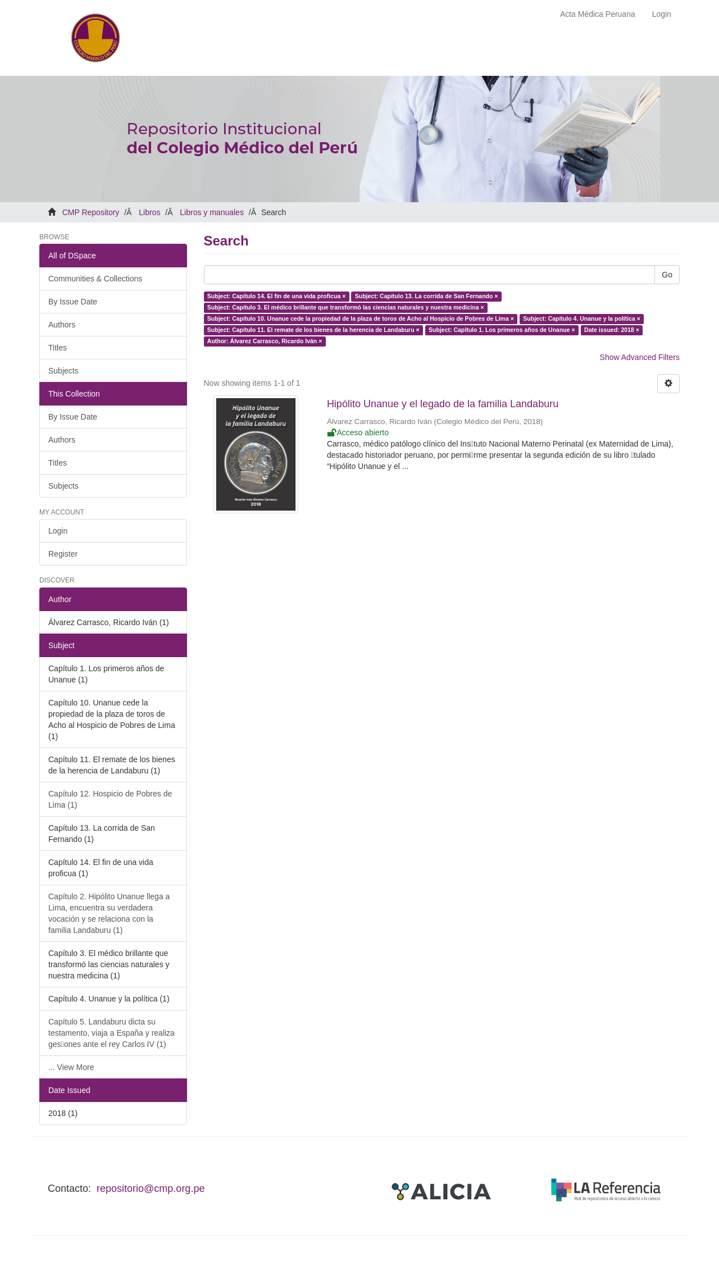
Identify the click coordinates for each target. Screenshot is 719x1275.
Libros (149, 212)
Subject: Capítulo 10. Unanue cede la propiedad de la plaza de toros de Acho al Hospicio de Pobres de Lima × (360, 318)
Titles (57, 347)
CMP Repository (91, 212)
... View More (71, 1067)
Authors (61, 324)
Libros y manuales (212, 212)
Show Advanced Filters (640, 357)
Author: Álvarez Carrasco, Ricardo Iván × (264, 341)
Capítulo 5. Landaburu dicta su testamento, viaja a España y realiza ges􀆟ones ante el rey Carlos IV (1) (111, 1033)
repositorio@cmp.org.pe (150, 1188)
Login (57, 530)
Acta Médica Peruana (597, 14)
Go (667, 274)
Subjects (63, 370)
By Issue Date (72, 301)
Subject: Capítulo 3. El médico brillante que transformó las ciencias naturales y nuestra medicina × (345, 307)
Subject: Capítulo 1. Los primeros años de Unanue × (502, 329)
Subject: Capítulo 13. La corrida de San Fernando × (426, 296)
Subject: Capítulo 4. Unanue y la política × (581, 318)
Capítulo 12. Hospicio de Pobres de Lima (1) (110, 799)
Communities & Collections (95, 278)
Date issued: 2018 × (611, 329)
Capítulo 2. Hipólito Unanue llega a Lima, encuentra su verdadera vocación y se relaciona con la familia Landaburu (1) (109, 913)
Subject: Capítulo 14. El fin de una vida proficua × (276, 296)
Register (63, 553)
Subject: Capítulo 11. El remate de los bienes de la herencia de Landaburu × (313, 329)
